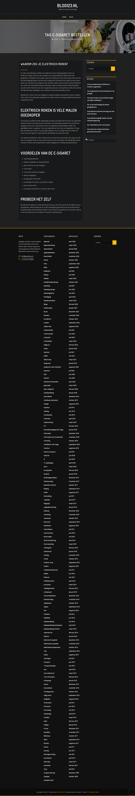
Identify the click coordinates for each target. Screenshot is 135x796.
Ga (113, 69)
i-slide (73, 138)
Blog (71, 17)
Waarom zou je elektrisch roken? (72, 39)
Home (64, 17)
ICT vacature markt (93, 792)
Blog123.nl (67, 5)
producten (24, 70)
